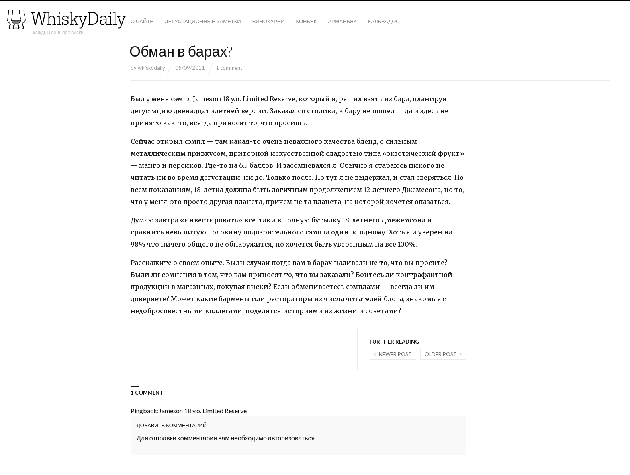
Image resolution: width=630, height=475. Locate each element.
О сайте (142, 21)
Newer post (395, 354)
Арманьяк (342, 21)
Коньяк (306, 21)
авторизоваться (291, 438)
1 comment (229, 68)
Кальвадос (383, 21)
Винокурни (268, 21)
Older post (441, 354)
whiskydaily (151, 68)
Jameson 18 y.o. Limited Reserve (203, 410)
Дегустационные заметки (203, 21)
